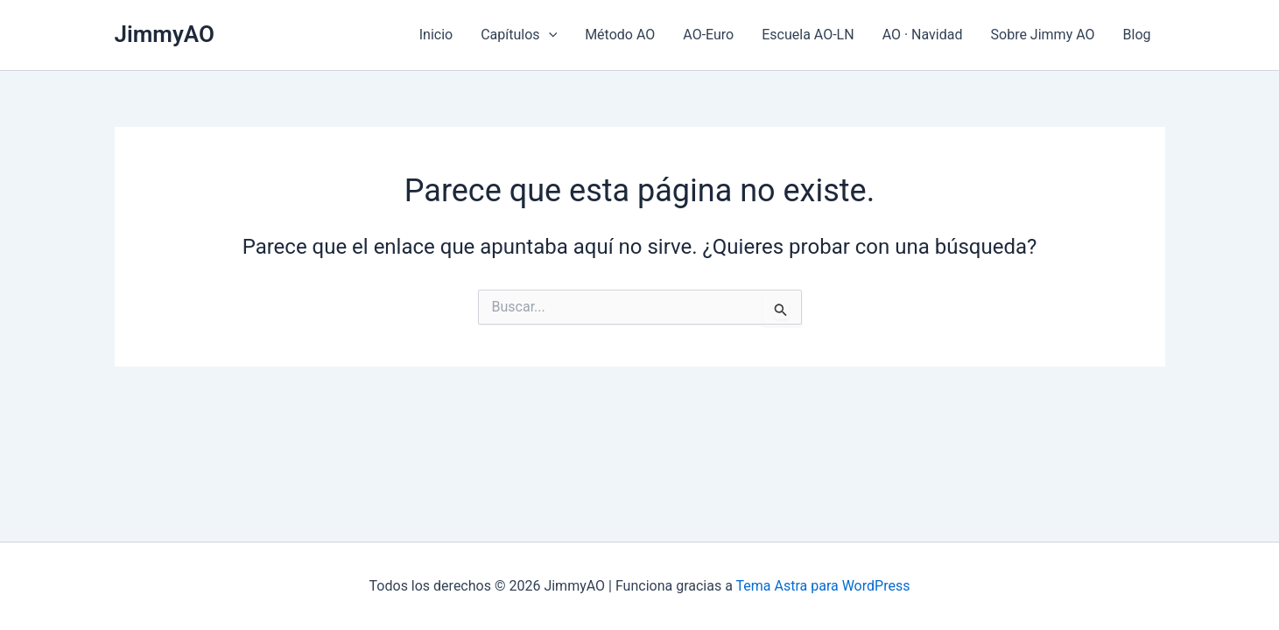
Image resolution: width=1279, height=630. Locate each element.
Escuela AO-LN (808, 34)
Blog (1137, 34)
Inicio (436, 34)
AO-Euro (708, 34)
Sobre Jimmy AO (1043, 34)
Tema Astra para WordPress (823, 586)
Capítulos (519, 35)
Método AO (620, 34)
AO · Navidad (922, 34)
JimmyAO (164, 34)
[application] (549, 35)
